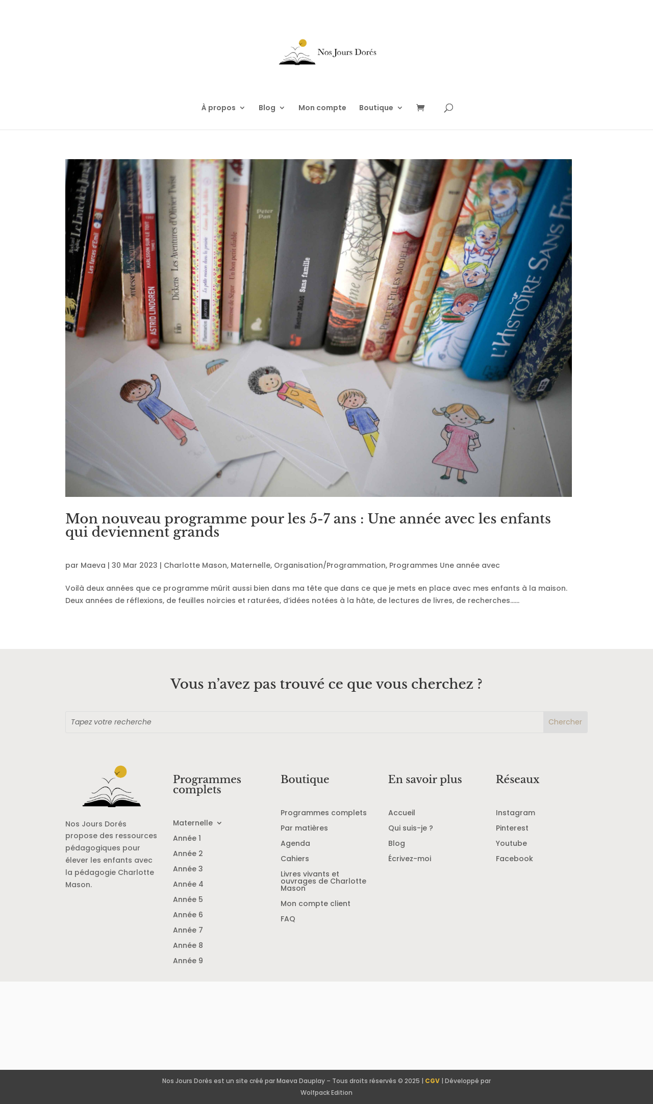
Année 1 (187, 839)
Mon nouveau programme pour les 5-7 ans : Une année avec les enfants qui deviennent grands (308, 525)
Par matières (304, 828)
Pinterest (512, 828)
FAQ (288, 919)
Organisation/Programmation (330, 565)
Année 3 (188, 869)
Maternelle (250, 565)
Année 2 (188, 854)
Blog (267, 108)
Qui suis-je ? (410, 828)
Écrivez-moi (409, 859)
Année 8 (188, 946)
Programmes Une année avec (444, 565)
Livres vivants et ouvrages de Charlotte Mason (323, 881)
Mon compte (322, 108)
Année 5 (188, 900)
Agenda (295, 844)
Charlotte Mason (195, 565)
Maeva (93, 565)
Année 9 (188, 961)
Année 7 (188, 930)
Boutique (376, 108)
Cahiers (295, 859)
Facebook (514, 859)
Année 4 (188, 885)
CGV (432, 1080)
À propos (219, 108)
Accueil (401, 813)
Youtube (511, 844)
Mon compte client (315, 904)
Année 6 (188, 915)
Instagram (515, 813)
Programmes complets (324, 813)
